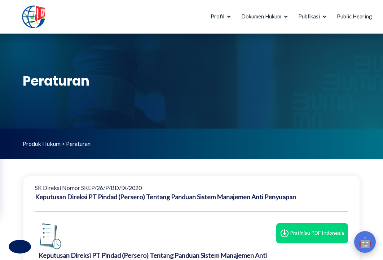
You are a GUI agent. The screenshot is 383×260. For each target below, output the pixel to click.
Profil (217, 16)
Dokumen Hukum (261, 16)
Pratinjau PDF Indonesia (312, 233)
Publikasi (309, 16)
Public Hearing (354, 16)
